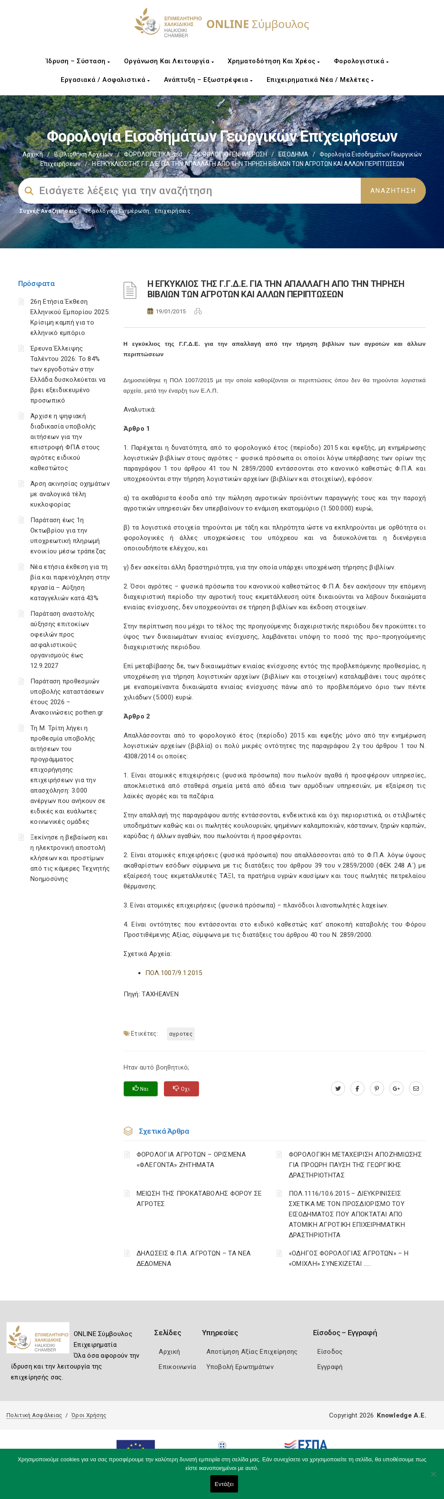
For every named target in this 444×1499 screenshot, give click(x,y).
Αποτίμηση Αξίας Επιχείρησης (252, 1352)
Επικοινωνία (177, 1367)
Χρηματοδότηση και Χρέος (274, 61)
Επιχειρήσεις (172, 211)
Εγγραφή (330, 1367)
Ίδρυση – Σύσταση (78, 61)
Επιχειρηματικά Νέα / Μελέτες (320, 80)
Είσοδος (330, 1352)
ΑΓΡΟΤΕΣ (181, 1034)
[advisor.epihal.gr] (416, 1089)
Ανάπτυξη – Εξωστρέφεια (208, 80)
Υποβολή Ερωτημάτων (240, 1367)
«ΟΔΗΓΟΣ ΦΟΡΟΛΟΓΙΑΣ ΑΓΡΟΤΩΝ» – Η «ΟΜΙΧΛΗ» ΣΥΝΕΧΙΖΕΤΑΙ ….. (348, 1258)
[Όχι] (433, 1478)
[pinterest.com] (377, 1089)
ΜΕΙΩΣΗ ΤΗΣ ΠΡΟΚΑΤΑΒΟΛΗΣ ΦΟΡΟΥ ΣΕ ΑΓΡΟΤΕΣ (199, 1199)
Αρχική (33, 154)
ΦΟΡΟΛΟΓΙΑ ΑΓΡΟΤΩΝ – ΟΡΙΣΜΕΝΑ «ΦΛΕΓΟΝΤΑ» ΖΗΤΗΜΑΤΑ (191, 1160)
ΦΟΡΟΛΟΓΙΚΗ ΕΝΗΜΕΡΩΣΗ (230, 154)
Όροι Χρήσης (89, 1415)
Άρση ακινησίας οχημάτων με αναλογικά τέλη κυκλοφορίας (70, 494)
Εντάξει (224, 1484)
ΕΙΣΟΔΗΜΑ (293, 154)
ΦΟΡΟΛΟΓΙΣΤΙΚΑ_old (153, 154)
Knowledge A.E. (401, 1415)
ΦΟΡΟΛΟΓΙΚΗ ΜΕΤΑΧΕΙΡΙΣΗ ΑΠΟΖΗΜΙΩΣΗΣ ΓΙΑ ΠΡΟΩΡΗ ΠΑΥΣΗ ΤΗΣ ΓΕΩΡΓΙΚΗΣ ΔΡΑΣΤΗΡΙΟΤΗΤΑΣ (355, 1165)
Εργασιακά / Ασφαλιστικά (105, 80)
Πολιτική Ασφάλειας (34, 1415)
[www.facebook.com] (357, 1089)
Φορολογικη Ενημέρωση (117, 211)
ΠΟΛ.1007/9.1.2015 (173, 973)
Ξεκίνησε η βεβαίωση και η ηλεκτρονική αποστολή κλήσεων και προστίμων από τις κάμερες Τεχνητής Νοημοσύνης (70, 858)
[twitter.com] (338, 1089)
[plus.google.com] (396, 1089)
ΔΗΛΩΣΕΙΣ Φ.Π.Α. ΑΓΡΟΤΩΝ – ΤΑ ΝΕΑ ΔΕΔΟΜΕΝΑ (194, 1258)
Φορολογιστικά (361, 61)
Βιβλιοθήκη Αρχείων (83, 154)
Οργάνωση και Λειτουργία (169, 61)
